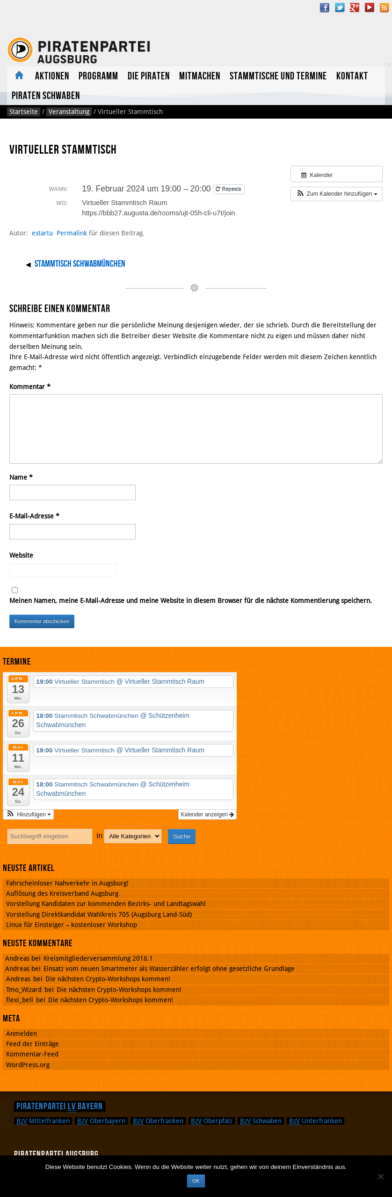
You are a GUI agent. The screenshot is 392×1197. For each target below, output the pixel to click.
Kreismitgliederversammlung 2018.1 (98, 958)
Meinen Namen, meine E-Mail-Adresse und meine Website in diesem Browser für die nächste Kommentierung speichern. (190, 600)
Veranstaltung (69, 111)
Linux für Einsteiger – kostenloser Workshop (71, 924)
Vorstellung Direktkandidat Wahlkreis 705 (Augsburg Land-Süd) (99, 914)
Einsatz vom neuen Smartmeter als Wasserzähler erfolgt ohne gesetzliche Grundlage (169, 968)
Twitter (339, 7)
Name (21, 477)
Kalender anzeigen (207, 814)
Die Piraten (149, 76)
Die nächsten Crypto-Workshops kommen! (107, 979)
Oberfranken (158, 1121)
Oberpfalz (211, 1121)
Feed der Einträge (32, 1044)
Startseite (23, 111)
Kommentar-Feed (32, 1054)
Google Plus (354, 7)
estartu (42, 233)
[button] (336, 193)
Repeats (229, 189)
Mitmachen (199, 76)
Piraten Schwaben (46, 96)
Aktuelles (18, 75)
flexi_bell (19, 1000)
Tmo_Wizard (24, 989)
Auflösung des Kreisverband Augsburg (62, 893)
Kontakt (352, 76)
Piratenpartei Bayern (59, 1106)
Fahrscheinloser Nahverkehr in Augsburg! (67, 883)
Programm (98, 76)
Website (21, 555)
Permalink (72, 233)
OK (195, 1180)
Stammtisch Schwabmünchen (80, 263)
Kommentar (30, 386)
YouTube (369, 7)
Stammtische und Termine (278, 76)
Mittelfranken (43, 1121)
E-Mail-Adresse (34, 516)
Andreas (18, 979)
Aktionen (52, 76)
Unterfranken (315, 1121)
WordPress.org (28, 1065)
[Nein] (380, 1176)
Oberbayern (101, 1121)
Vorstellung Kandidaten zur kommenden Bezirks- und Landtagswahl (106, 903)
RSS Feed (384, 7)
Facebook (324, 7)
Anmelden (21, 1033)
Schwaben (261, 1121)
